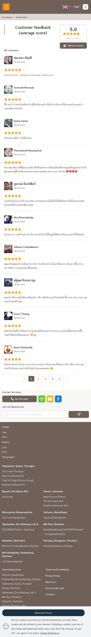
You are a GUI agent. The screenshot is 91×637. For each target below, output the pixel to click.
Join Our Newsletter (13, 406)
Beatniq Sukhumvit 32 (13, 484)
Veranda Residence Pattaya (57, 545)
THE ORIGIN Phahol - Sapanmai (18, 529)
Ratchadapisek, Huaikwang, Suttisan (21, 579)
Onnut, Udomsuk (53, 491)
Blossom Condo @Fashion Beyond (20, 545)
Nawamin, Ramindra (13, 540)
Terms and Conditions (57, 569)
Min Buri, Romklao (53, 524)
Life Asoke (7, 496)
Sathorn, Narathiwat (55, 512)
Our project (8, 456)
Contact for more (11, 392)
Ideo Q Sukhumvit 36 (13, 475)
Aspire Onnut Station (54, 496)
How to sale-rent (55, 588)
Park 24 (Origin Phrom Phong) (17, 480)
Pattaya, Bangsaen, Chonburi (60, 540)
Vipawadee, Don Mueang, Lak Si (20, 524)
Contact (50, 594)
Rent (4, 436)
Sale (4, 432)
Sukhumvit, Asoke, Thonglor (18, 465)
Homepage (7, 17)
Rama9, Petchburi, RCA (15, 491)
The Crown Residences (14, 517)
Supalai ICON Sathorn (54, 517)
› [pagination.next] (66, 378)
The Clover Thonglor (13, 471)
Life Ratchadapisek (12, 561)
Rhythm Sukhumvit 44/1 (56, 505)
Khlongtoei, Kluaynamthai (17, 512)
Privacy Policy (53, 575)
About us (51, 581)
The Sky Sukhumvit (53, 500)
